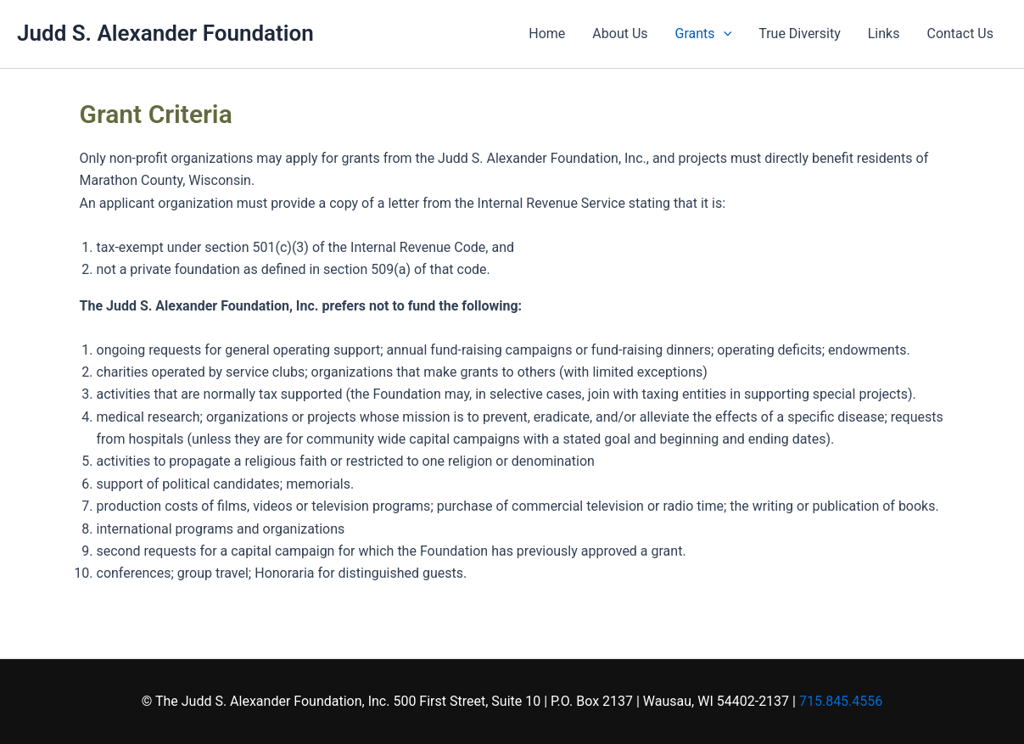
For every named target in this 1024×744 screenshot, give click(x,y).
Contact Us (959, 33)
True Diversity (799, 33)
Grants (703, 34)
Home (547, 33)
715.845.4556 (840, 701)
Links (884, 33)
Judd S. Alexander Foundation (165, 33)
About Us (619, 33)
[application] (723, 34)
